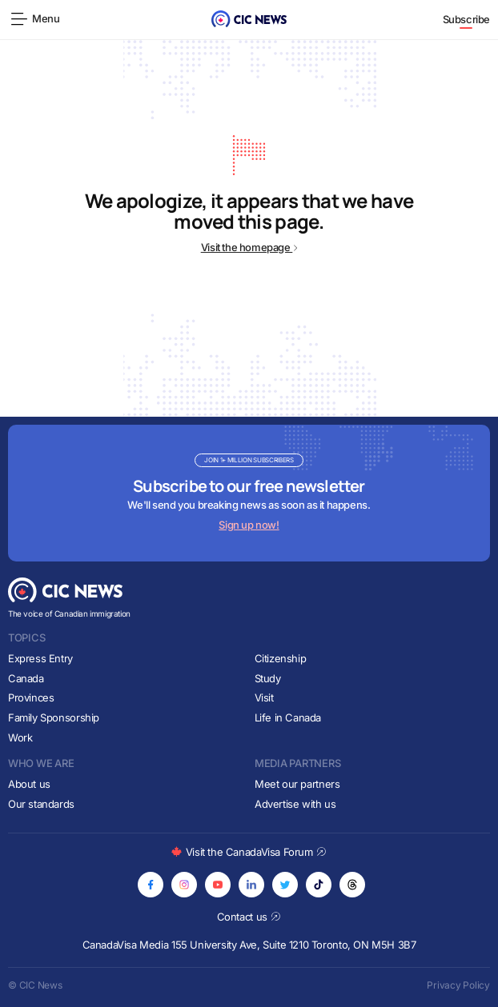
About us (29, 783)
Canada (26, 678)
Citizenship (281, 658)
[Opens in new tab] (150, 884)
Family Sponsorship (53, 717)
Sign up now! (249, 524)
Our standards (41, 803)
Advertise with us (295, 803)
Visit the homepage (249, 247)
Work (20, 737)
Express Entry (40, 658)
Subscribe (467, 19)
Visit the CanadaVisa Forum (249, 851)
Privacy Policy (458, 985)
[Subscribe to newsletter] (249, 493)
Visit (264, 697)
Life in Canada (288, 717)
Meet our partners (297, 783)
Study (268, 678)
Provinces (31, 697)
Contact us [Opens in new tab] (249, 916)
